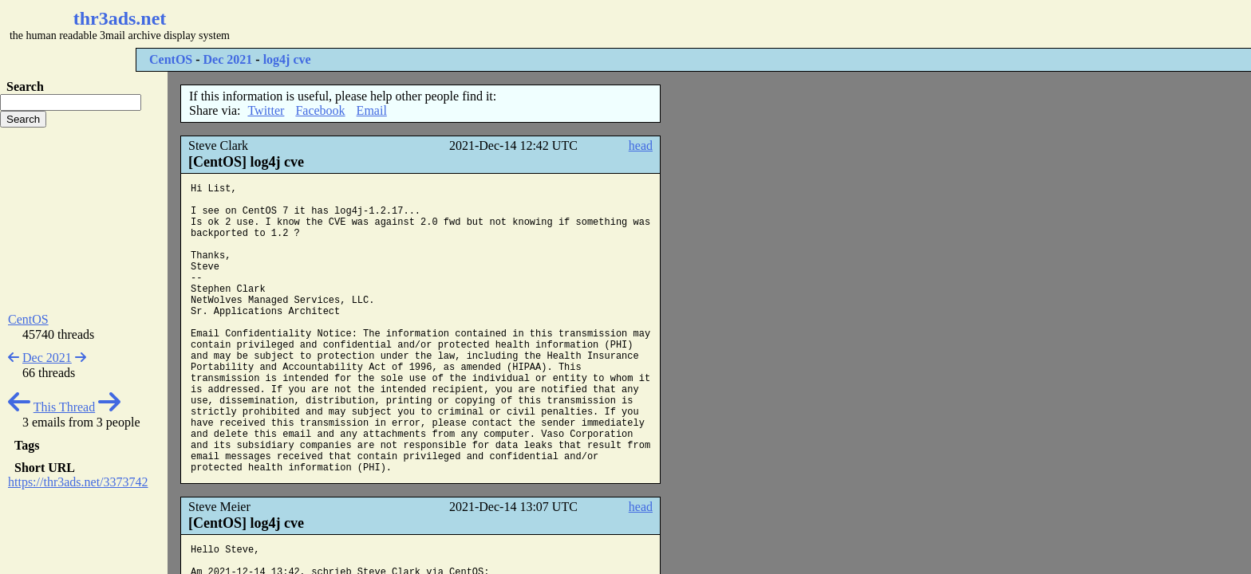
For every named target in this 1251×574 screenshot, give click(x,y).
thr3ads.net (120, 18)
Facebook (320, 110)
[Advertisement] (475, 24)
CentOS (170, 59)
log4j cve (287, 59)
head (641, 145)
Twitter (265, 110)
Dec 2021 (228, 59)
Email (372, 110)
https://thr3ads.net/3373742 (78, 482)
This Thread (64, 407)
